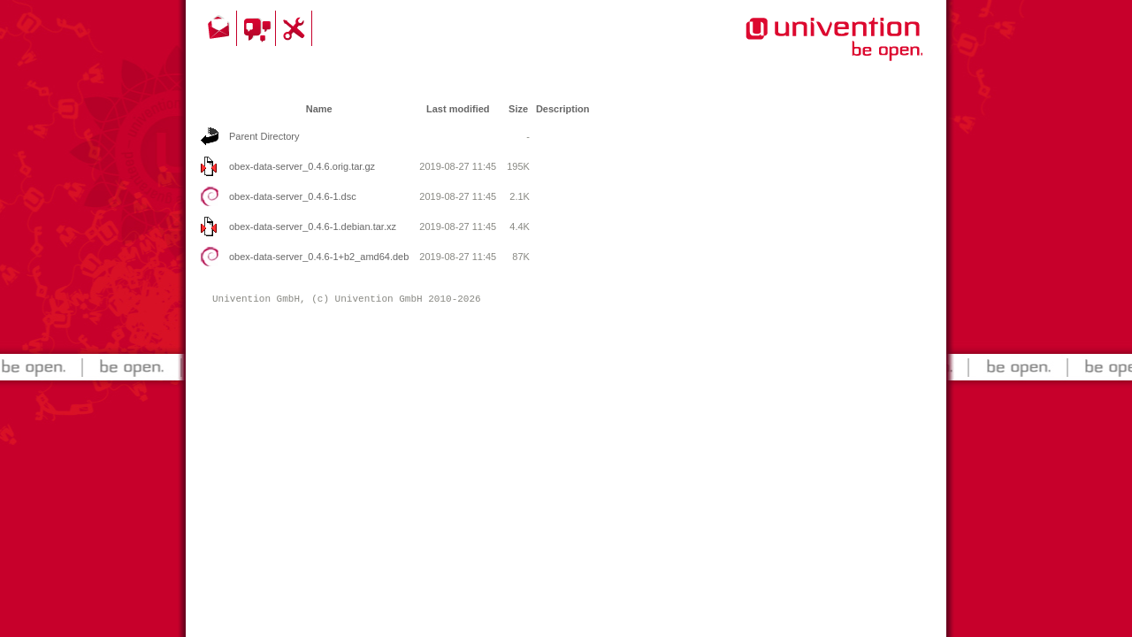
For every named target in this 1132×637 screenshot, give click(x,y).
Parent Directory (264, 136)
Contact (220, 28)
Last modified (458, 109)
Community (258, 28)
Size (518, 109)
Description (563, 109)
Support (296, 28)
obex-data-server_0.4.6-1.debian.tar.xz (312, 226)
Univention (798, 49)
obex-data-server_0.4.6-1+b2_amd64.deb (319, 256)
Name (319, 109)
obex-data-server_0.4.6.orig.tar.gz (302, 166)
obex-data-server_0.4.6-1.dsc (292, 196)
